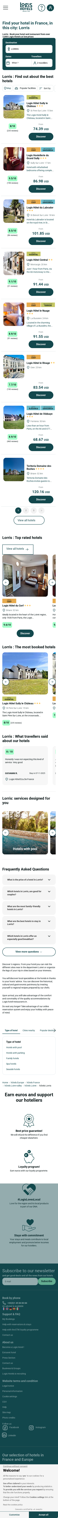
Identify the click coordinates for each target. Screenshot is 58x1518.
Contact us (7, 1335)
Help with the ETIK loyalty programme (20, 1329)
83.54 (41, 387)
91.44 (41, 284)
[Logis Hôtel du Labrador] (13, 211)
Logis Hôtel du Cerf (16, 605)
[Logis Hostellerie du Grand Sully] (13, 159)
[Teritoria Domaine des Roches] (13, 469)
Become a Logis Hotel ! (13, 1347)
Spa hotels (11, 1064)
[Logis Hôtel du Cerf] (25, 575)
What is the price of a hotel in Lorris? (25, 879)
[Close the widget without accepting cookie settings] (15, 1466)
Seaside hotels (13, 1069)
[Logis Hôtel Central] (13, 263)
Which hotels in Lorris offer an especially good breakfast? (22, 937)
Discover (41, 136)
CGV (4, 1402)
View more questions (29, 951)
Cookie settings (9, 1396)
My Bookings (8, 1319)
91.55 (41, 336)
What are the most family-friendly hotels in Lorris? (23, 908)
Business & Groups (11, 1368)
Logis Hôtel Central (40, 259)
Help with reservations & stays (16, 1324)
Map (7, 88)
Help (4, 1407)
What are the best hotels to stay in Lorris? (24, 923)
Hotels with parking (15, 1053)
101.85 (41, 233)
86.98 (41, 181)
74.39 (41, 129)
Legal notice (8, 1386)
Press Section (8, 1358)
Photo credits (8, 1417)
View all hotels (26, 520)
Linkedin (9, 1435)
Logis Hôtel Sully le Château (37, 105)
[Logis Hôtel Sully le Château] (13, 106)
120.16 (41, 492)
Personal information (12, 1391)
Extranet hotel (9, 1352)
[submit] (47, 1281)
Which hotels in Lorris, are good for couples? (24, 893)
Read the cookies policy (13, 1505)
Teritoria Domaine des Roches (39, 467)
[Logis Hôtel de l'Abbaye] (13, 417)
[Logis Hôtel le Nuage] (13, 314)
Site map (6, 1412)
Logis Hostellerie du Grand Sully (38, 157)
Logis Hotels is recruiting (14, 1373)
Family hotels (12, 1058)
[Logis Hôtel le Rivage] (13, 366)
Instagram (37, 1428)
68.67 (41, 439)
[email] (20, 1281)
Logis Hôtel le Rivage (41, 363)
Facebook (10, 1428)
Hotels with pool (14, 1047)
